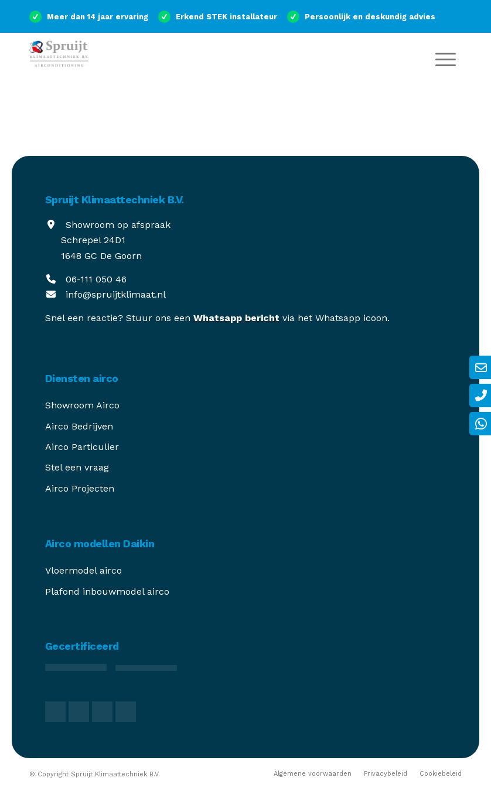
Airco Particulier (82, 446)
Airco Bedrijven (79, 426)
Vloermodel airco (83, 570)
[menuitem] (445, 58)
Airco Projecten (79, 488)
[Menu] (445, 58)
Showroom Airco (82, 405)
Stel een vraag (77, 467)
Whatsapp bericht (236, 317)
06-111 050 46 (96, 279)
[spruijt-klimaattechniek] (73, 58)
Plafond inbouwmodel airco (107, 591)
